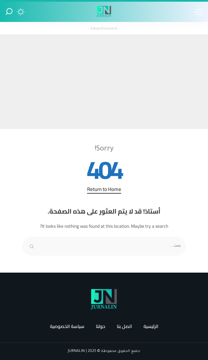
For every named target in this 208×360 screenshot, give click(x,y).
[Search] (9, 12)
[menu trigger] (196, 12)
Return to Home (104, 190)
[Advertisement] (104, 81)
